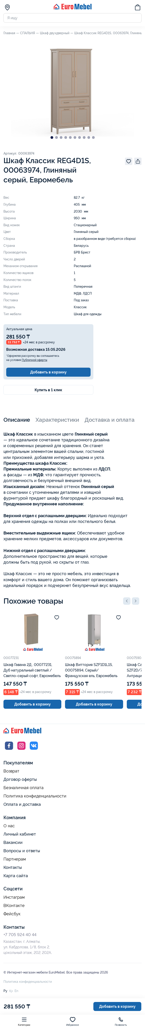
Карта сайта (15, 875)
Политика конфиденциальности (34, 796)
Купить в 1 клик (48, 390)
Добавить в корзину (48, 372)
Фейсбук (12, 914)
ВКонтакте (14, 905)
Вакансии (13, 842)
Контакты (12, 867)
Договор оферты (20, 779)
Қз (11, 991)
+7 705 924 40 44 (19, 934)
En (16, 991)
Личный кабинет (19, 834)
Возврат (11, 771)
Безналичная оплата (23, 787)
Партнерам (14, 859)
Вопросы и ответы (21, 850)
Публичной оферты (34, 360)
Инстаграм (14, 897)
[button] (126, 601)
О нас (9, 826)
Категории (24, 1021)
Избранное (72, 1021)
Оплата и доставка (22, 804)
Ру (5, 991)
